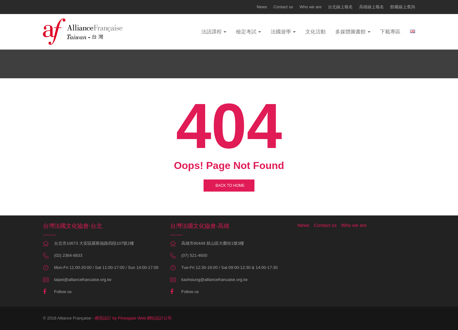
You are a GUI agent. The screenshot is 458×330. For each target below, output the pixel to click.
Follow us (63, 291)
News (262, 6)
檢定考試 (246, 31)
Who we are (311, 6)
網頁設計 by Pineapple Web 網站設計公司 (133, 318)
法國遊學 (281, 31)
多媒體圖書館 (350, 31)
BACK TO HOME (229, 185)
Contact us (283, 6)
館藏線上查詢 (402, 6)
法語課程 (211, 31)
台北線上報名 (340, 6)
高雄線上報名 (371, 6)
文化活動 (315, 31)
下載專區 (390, 31)
